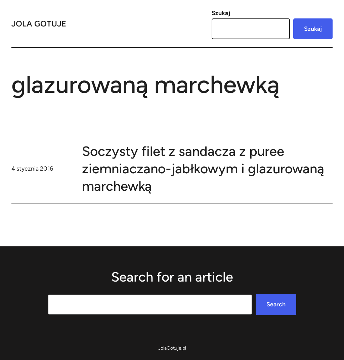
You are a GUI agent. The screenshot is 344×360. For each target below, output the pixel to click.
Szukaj (221, 13)
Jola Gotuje (38, 23)
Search (276, 304)
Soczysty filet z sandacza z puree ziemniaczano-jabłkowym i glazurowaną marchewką (203, 168)
